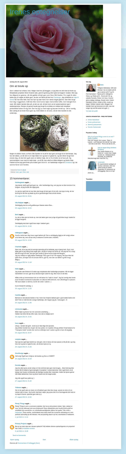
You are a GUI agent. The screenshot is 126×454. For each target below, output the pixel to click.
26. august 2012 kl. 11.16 (23, 262)
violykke (18, 339)
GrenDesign (19, 353)
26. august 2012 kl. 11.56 (23, 303)
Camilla (17, 295)
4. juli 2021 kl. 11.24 (21, 417)
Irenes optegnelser (40, 12)
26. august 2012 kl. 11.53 (23, 288)
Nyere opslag (14, 439)
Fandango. (57, 97)
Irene (17, 323)
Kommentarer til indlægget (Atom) (29, 443)
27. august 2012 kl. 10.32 (23, 397)
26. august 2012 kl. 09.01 (23, 196)
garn (21, 172)
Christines (68, 162)
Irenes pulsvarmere (94, 122)
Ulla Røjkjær (19, 202)
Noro (24, 172)
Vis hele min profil (92, 111)
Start (44, 439)
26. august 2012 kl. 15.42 (23, 317)
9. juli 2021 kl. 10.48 (21, 431)
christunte (18, 309)
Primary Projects (21, 424)
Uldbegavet (19, 233)
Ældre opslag (74, 439)
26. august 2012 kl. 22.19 (23, 359)
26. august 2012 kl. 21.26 (23, 347)
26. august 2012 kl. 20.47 (23, 333)
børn (17, 172)
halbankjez (18, 412)
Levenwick (101, 162)
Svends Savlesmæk (94, 127)
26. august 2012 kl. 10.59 (23, 240)
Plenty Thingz (20, 403)
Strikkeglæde (19, 182)
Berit (16, 214)
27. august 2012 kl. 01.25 (23, 381)
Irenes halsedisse (93, 120)
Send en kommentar (19, 435)
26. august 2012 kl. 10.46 (23, 226)
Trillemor (18, 387)
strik (28, 172)
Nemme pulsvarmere (94, 124)
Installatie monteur (29, 428)
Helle (17, 269)
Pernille (17, 365)
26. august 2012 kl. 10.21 (23, 208)
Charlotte (18, 247)
